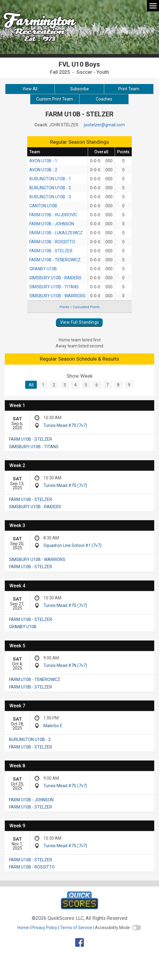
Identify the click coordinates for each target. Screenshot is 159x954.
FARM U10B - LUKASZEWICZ (56, 232)
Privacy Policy (44, 927)
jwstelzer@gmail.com (104, 124)
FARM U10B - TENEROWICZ (55, 259)
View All (29, 88)
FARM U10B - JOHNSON (51, 223)
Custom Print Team (54, 99)
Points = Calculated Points (80, 307)
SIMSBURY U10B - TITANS (54, 286)
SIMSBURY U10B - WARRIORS (57, 295)
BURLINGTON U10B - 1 (50, 178)
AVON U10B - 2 (43, 169)
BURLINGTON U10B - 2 (50, 187)
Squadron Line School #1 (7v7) (72, 545)
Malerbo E (52, 725)
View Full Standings (79, 322)
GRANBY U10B (43, 268)
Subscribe (79, 88)
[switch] (136, 927)
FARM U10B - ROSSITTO (52, 241)
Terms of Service (76, 927)
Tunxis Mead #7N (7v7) (65, 665)
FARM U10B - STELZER (50, 250)
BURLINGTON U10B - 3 (50, 196)
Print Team (128, 88)
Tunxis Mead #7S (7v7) (65, 425)
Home (23, 927)
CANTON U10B (43, 205)
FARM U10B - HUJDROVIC (53, 214)
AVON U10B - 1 (43, 160)
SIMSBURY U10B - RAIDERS (55, 277)
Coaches (104, 99)
